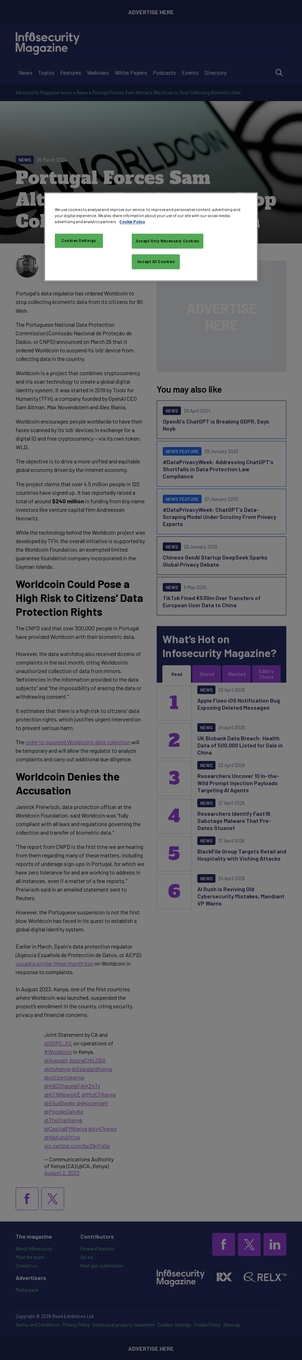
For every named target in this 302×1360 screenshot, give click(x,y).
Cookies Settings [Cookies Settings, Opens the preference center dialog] (79, 240)
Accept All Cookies (156, 261)
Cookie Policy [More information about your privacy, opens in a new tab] (132, 222)
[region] (151, 237)
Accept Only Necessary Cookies (167, 241)
